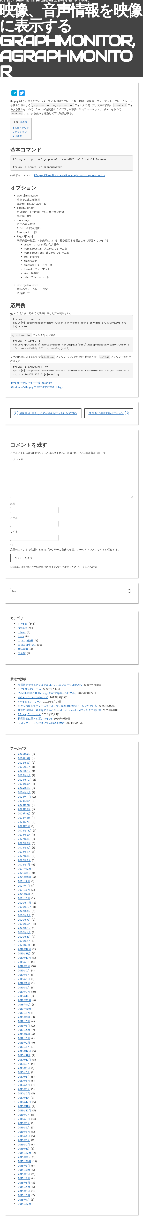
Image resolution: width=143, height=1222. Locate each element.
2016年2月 (24, 1126)
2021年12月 (24, 861)
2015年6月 (24, 1159)
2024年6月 (24, 783)
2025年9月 (24, 759)
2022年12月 (25, 824)
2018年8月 (24, 1004)
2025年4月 (24, 771)
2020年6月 (24, 914)
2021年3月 (24, 889)
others (22, 631)
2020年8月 (24, 906)
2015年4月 (24, 1167)
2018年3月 (24, 1024)
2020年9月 (24, 902)
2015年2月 (24, 1175)
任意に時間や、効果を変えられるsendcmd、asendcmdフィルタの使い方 (59, 707)
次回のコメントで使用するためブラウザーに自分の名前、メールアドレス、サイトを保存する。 (65, 549)
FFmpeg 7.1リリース (29, 711)
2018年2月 (24, 1028)
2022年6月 (24, 836)
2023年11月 (24, 791)
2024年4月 (24, 787)
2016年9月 (24, 1098)
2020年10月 (25, 897)
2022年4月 (24, 844)
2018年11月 (24, 991)
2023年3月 (24, 812)
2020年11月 (24, 893)
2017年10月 (24, 1044)
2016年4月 (24, 1118)
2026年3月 (24, 755)
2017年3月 (24, 1073)
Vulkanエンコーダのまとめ (33, 695)
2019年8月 (24, 955)
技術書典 (23, 647)
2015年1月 (24, 1179)
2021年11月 (24, 865)
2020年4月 (24, 922)
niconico (22, 627)
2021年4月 (24, 885)
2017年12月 (24, 1036)
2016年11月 (24, 1089)
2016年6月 (24, 1110)
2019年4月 (24, 971)
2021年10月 (24, 869)
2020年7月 (24, 910)
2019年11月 (24, 942)
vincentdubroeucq (81, 1214)
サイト (14, 531)
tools (21, 635)
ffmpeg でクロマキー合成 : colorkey (31, 382)
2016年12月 (24, 1085)
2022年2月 (24, 853)
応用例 (17, 135)
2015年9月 (24, 1147)
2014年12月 (24, 1183)
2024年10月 (25, 775)
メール (14, 517)
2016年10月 (24, 1093)
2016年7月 (24, 1106)
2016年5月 (24, 1114)
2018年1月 (24, 1032)
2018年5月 (24, 1016)
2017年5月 (24, 1065)
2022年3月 (24, 849)
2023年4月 (24, 808)
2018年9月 (24, 1000)
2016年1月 (23, 1130)
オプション (20, 131)
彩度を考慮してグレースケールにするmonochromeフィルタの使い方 (57, 703)
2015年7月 (24, 1155)
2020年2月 (24, 930)
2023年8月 (24, 795)
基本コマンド (21, 128)
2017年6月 (24, 1061)
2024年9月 (24, 779)
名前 (12, 503)
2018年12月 (24, 987)
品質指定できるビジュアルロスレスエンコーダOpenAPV (50, 683)
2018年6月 (24, 1012)
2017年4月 (24, 1069)
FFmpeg (22, 623)
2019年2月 (24, 979)
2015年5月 (24, 1163)
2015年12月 (24, 1134)
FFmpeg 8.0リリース (30, 699)
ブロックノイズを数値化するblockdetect (41, 719)
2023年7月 (24, 800)
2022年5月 (24, 840)
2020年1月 (24, 934)
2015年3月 (24, 1171)
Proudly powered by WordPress (24, 1214)
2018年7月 (24, 1008)
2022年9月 (24, 828)
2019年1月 (23, 983)
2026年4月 (24, 751)
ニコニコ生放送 (27, 643)
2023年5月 (24, 804)
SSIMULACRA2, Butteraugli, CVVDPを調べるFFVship (47, 691)
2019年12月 (24, 938)
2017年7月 (24, 1057)
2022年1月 (24, 857)
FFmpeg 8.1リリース (29, 687)
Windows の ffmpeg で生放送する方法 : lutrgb (37, 386)
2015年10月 (24, 1142)
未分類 (22, 651)
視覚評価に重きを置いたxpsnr (35, 715)
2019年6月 (24, 963)
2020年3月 (24, 926)
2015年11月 (24, 1138)
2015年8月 (24, 1151)
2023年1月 (24, 820)
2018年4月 (24, 1020)
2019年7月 (24, 959)
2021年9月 (24, 873)
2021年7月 (24, 877)
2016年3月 (24, 1122)
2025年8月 (24, 763)
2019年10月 (24, 946)
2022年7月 (24, 832)
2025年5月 (24, 767)
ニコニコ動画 (25, 639)
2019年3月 (24, 975)
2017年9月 (24, 1049)
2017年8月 (24, 1053)
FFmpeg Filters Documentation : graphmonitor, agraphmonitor (69, 175)
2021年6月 (24, 881)
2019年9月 (24, 951)
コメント (17, 458)
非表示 (23, 121)
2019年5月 (24, 967)
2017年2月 (24, 1077)
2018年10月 (24, 995)
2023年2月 (24, 816)
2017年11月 (24, 1040)
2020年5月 (24, 918)
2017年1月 (23, 1081)
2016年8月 (24, 1102)
